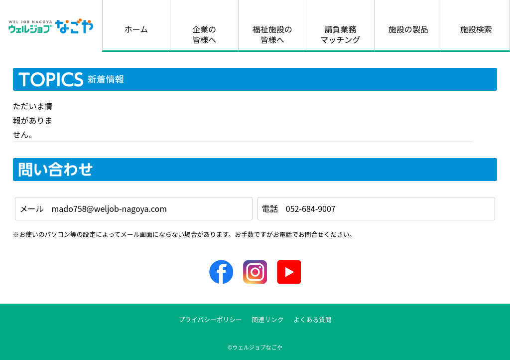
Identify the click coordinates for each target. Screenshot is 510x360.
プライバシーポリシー (210, 319)
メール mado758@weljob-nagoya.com (93, 208)
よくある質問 (312, 319)
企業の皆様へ (204, 34)
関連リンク (267, 319)
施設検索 (476, 29)
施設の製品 (408, 29)
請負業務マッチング (340, 34)
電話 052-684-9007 (299, 208)
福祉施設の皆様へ (272, 34)
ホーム (136, 29)
